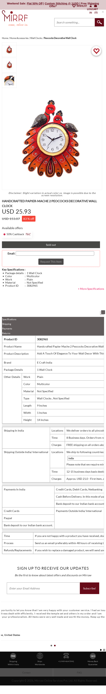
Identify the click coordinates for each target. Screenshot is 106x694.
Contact (26, 672)
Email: (11, 253)
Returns (6, 333)
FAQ (79, 672)
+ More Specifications (91, 288)
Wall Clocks (44, 398)
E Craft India (44, 362)
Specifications (9, 319)
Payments (7, 328)
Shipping (6, 323)
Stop (104, 650)
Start (101, 650)
